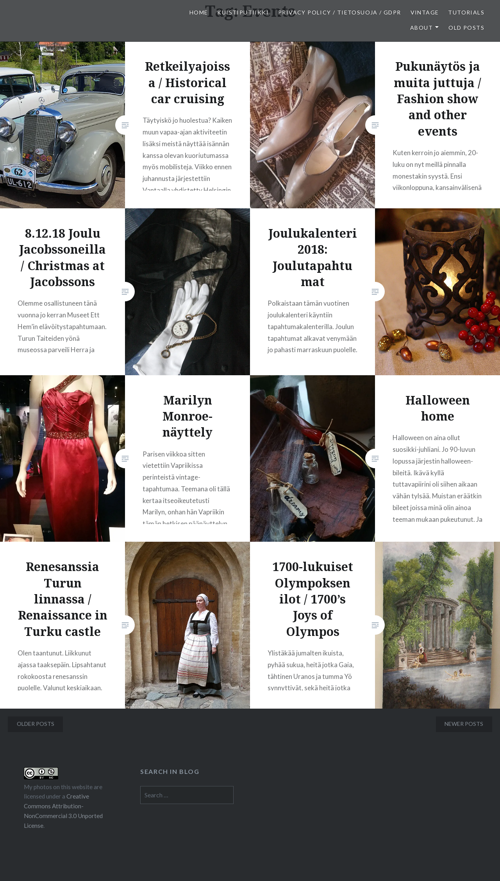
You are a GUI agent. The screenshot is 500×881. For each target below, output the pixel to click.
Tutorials (466, 12)
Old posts (466, 27)
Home (198, 12)
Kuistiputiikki (243, 12)
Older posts (35, 723)
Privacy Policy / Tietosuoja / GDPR (339, 12)
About (421, 27)
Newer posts (464, 723)
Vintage (425, 12)
